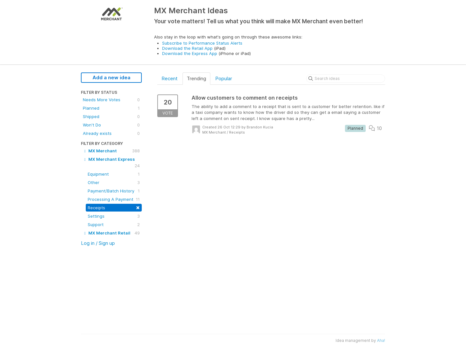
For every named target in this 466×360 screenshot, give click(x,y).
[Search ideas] (345, 78)
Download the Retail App (187, 48)
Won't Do (111, 125)
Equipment (114, 174)
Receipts (114, 207)
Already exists (111, 133)
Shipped (111, 116)
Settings (114, 216)
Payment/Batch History (114, 191)
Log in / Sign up (98, 243)
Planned (111, 108)
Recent (169, 78)
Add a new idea (111, 77)
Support (114, 224)
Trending (196, 78)
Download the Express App (189, 53)
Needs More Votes (111, 99)
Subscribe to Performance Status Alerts (202, 43)
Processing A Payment (114, 199)
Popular (223, 78)
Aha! (381, 340)
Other (114, 182)
